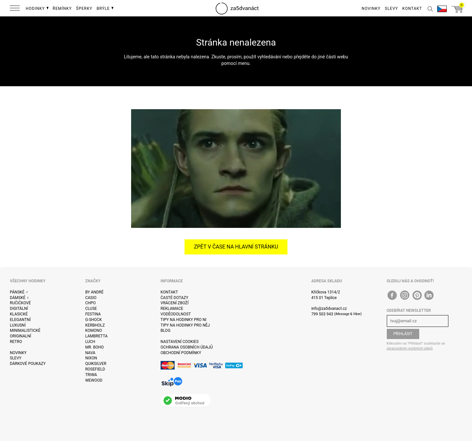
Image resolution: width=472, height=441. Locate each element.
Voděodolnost (176, 314)
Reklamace (172, 308)
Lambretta (96, 336)
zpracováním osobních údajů (410, 348)
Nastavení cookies (180, 341)
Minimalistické (25, 330)
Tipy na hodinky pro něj (185, 325)
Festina (93, 314)
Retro (16, 341)
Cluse (91, 308)
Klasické (19, 314)
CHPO (90, 303)
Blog (165, 330)
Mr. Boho (94, 347)
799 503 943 (322, 314)
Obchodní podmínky (181, 353)
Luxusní (18, 325)
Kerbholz (95, 325)
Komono (93, 330)
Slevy (15, 358)
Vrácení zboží (174, 303)
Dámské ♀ (20, 297)
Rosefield (95, 369)
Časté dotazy (174, 297)
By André (94, 292)
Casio (90, 297)
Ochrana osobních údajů (187, 347)
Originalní (20, 336)
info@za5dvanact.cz (329, 308)
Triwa (91, 374)
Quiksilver (96, 363)
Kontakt (169, 292)
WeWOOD (94, 380)
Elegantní (20, 319)
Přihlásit (403, 333)
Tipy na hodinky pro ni (183, 319)
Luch (90, 341)
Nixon (91, 358)
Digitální (19, 308)
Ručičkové (20, 303)
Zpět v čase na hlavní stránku (236, 247)
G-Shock (93, 319)
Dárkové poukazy (28, 363)
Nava (90, 353)
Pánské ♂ (19, 292)
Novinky (18, 353)
